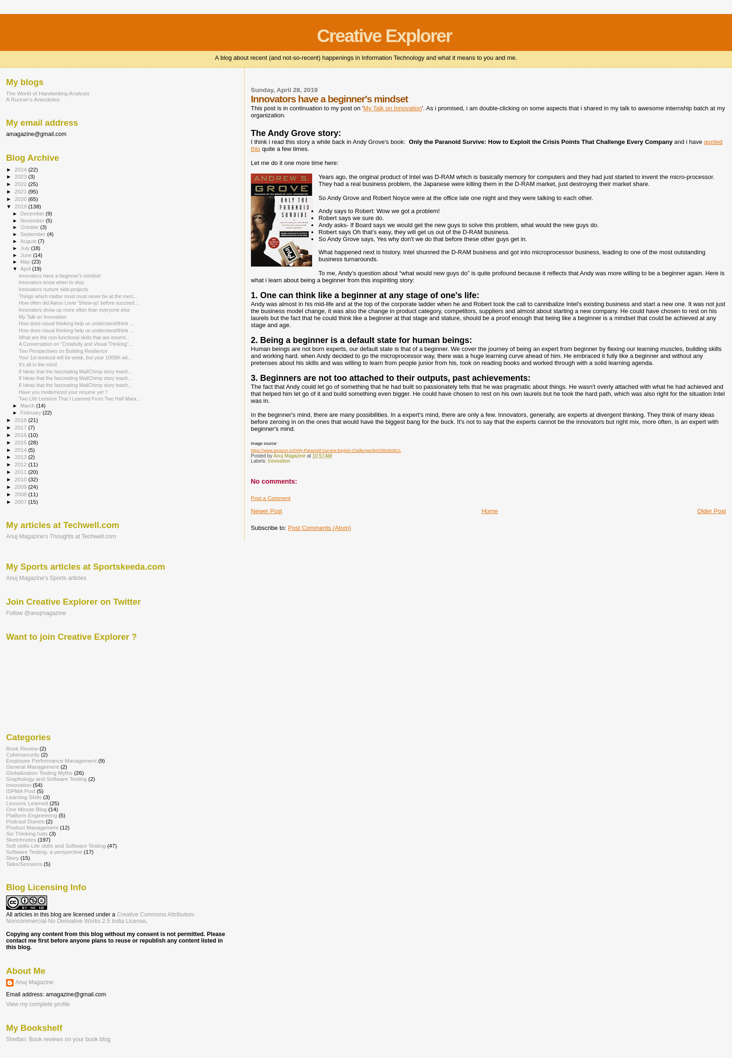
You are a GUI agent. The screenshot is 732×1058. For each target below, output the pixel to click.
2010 (21, 479)
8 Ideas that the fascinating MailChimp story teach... (75, 371)
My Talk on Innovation (392, 108)
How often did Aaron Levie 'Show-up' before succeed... (78, 303)
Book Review (22, 748)
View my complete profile (38, 1004)
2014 (21, 450)
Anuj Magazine (34, 982)
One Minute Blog (26, 809)
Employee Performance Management (51, 761)
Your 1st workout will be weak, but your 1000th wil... (75, 357)
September (34, 234)
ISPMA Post (20, 791)
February (32, 412)
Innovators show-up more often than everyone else (74, 310)
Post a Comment (270, 498)
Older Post (711, 511)
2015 (21, 442)
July (26, 248)
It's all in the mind (37, 364)
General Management (32, 767)
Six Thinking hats (27, 833)
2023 (21, 176)
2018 (21, 420)
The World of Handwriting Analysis (47, 93)
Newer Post (266, 511)
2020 (21, 199)
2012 (21, 464)
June (27, 255)
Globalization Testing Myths (39, 773)
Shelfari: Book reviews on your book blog (58, 1039)
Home (490, 511)
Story (12, 858)
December (33, 213)
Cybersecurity (23, 754)
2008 (21, 494)
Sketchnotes (21, 839)
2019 (21, 206)
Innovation (279, 461)
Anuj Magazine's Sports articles (46, 578)
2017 (21, 427)
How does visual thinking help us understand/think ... (76, 323)
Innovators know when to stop (51, 282)
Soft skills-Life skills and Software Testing (56, 846)
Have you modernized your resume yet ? (63, 392)
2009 (21, 487)
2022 (21, 184)
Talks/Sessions (24, 864)
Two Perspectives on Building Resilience (63, 351)
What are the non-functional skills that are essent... (74, 337)
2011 (21, 472)
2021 (21, 191)
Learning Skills (24, 797)
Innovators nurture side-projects (53, 289)
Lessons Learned (27, 803)
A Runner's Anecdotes (33, 99)
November (33, 220)
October (31, 227)
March (28, 405)
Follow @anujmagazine (36, 613)
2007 (21, 502)
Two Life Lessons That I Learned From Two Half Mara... (80, 398)
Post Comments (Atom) (319, 527)
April (26, 269)
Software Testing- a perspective (44, 852)
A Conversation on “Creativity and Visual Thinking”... (76, 344)
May (26, 261)
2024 (21, 169)
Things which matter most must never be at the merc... (78, 296)
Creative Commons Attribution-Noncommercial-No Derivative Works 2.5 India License (100, 917)
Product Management (32, 827)
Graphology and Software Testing (46, 779)
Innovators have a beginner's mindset (60, 276)
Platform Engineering (31, 815)
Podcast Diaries (25, 821)
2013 (21, 457)
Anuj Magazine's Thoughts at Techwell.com (61, 536)
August (29, 241)
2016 (21, 435)
